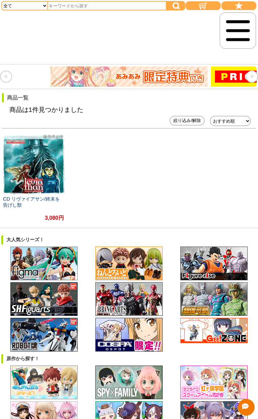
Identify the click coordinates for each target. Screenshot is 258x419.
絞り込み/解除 (187, 120)
